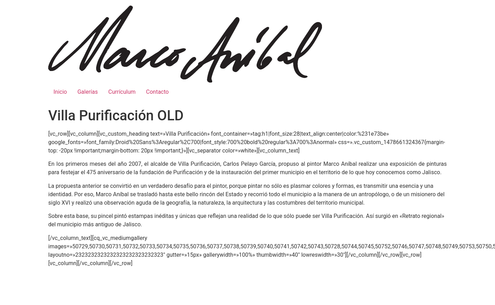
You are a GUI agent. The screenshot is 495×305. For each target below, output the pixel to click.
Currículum (122, 91)
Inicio (60, 91)
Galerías (87, 91)
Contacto (157, 91)
